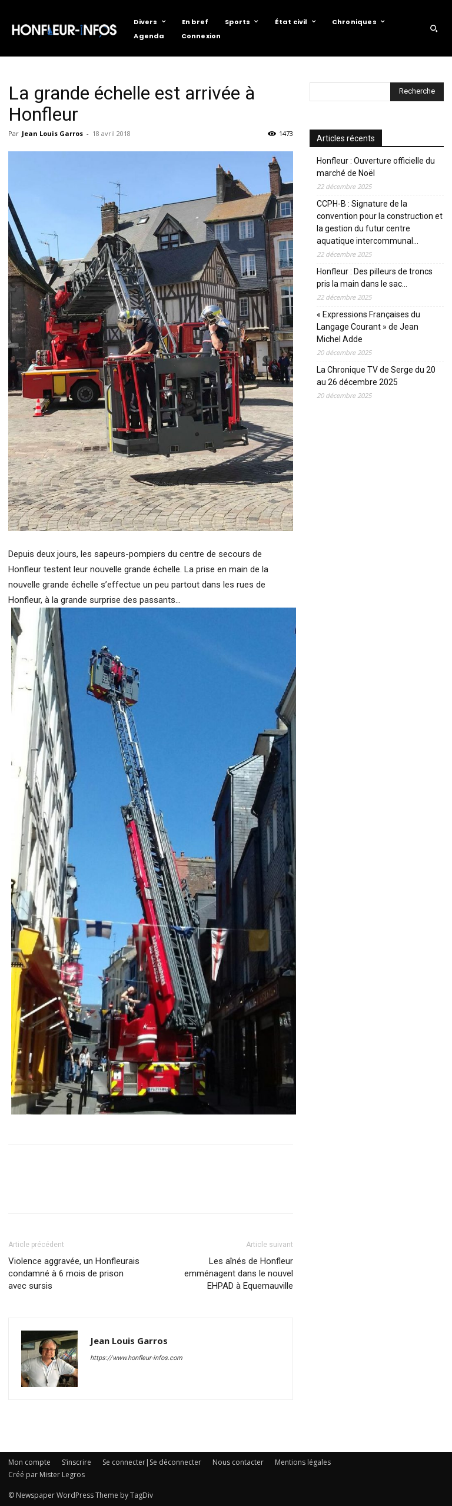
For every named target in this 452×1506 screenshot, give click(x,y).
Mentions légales (303, 1462)
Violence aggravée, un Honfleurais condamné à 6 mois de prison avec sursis (73, 1273)
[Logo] (63, 28)
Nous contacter (238, 1462)
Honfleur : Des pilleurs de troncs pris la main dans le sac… (375, 277)
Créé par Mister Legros (46, 1474)
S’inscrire (76, 1462)
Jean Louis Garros (52, 133)
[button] (434, 28)
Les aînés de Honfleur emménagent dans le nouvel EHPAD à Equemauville (238, 1273)
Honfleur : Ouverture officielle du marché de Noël (376, 167)
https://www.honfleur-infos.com (136, 1358)
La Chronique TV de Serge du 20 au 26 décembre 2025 (376, 376)
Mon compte (29, 1462)
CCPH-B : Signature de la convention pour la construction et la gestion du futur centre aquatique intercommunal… (380, 222)
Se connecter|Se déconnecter (151, 1462)
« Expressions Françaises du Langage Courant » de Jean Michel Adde (368, 327)
